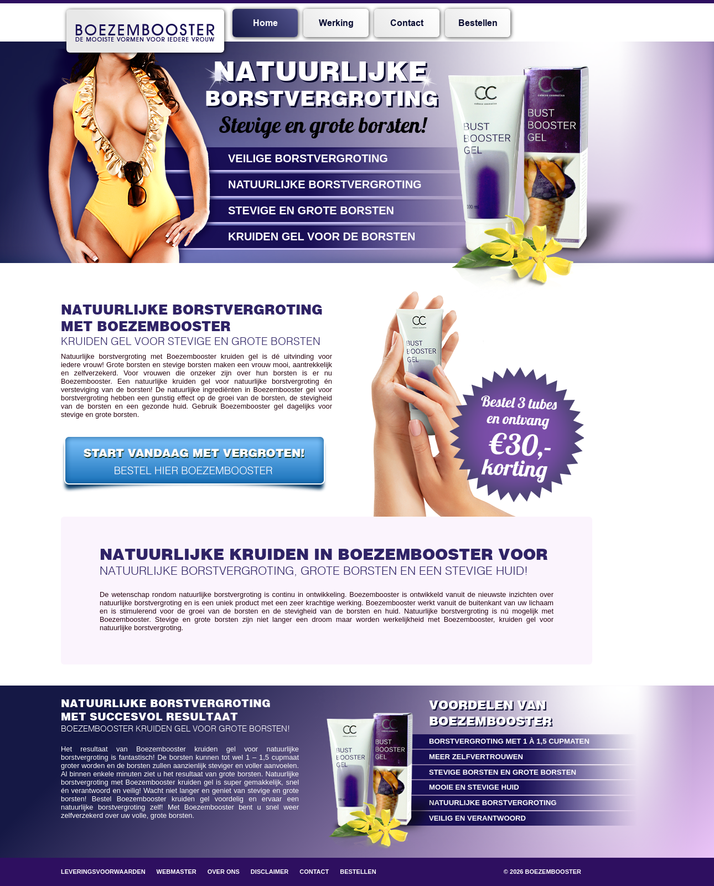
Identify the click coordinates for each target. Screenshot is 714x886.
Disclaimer (269, 871)
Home (265, 23)
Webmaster (176, 871)
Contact (406, 23)
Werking (336, 23)
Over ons (224, 871)
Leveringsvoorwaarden (103, 871)
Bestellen (478, 23)
